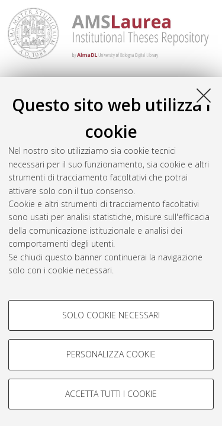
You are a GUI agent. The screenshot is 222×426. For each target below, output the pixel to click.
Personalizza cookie (111, 354)
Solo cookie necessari (111, 315)
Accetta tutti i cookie (111, 393)
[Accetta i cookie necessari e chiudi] (203, 95)
